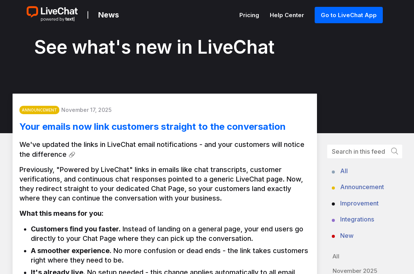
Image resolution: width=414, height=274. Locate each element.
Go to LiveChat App (349, 15)
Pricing (250, 15)
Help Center (288, 15)
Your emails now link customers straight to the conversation (161, 129)
